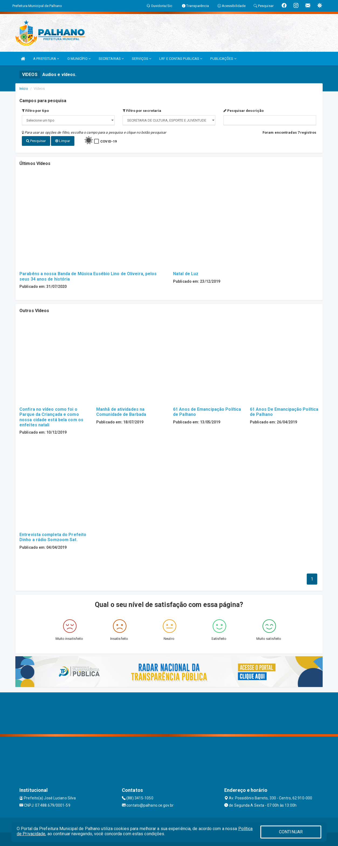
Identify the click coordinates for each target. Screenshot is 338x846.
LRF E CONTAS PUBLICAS (180, 59)
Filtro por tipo (35, 111)
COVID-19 (108, 141)
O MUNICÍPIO (79, 59)
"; (169, 120)
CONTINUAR (291, 831)
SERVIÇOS (141, 59)
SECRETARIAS (111, 59)
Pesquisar (36, 141)
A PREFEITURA (46, 59)
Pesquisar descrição (243, 111)
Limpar (62, 141)
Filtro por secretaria (142, 111)
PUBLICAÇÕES (223, 59)
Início (23, 89)
